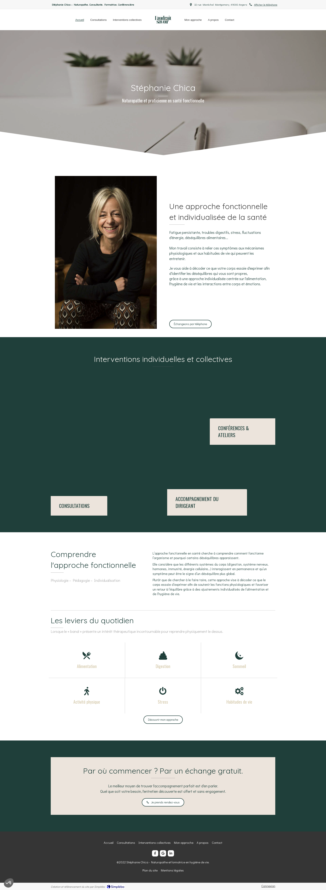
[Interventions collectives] (242, 431)
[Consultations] (79, 506)
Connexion (268, 886)
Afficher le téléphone (265, 4)
